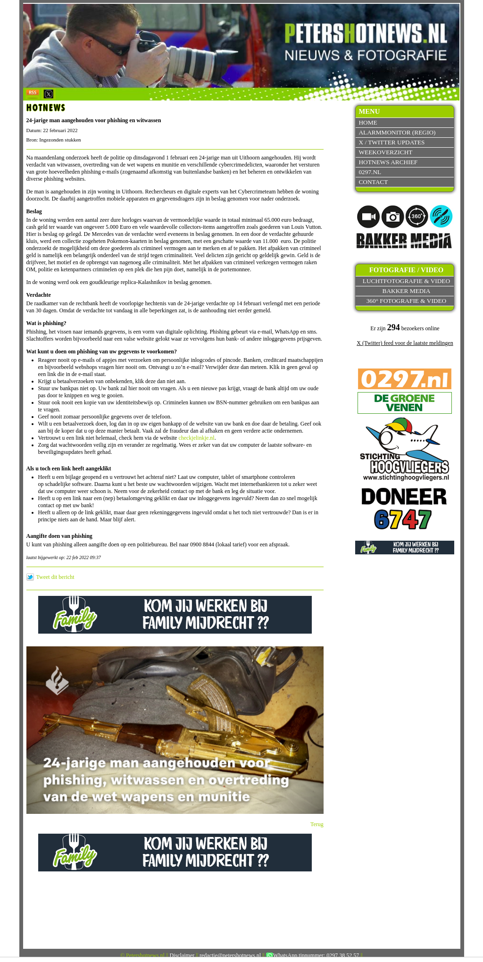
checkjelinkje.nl (196, 438)
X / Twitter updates (391, 142)
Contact (373, 181)
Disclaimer (182, 955)
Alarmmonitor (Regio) (396, 132)
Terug (317, 824)
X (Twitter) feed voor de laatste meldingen (405, 343)
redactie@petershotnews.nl (230, 955)
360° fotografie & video (406, 300)
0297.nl (369, 172)
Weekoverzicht (385, 152)
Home (367, 122)
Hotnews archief (387, 162)
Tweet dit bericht (55, 577)
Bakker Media (407, 290)
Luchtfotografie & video (406, 280)
